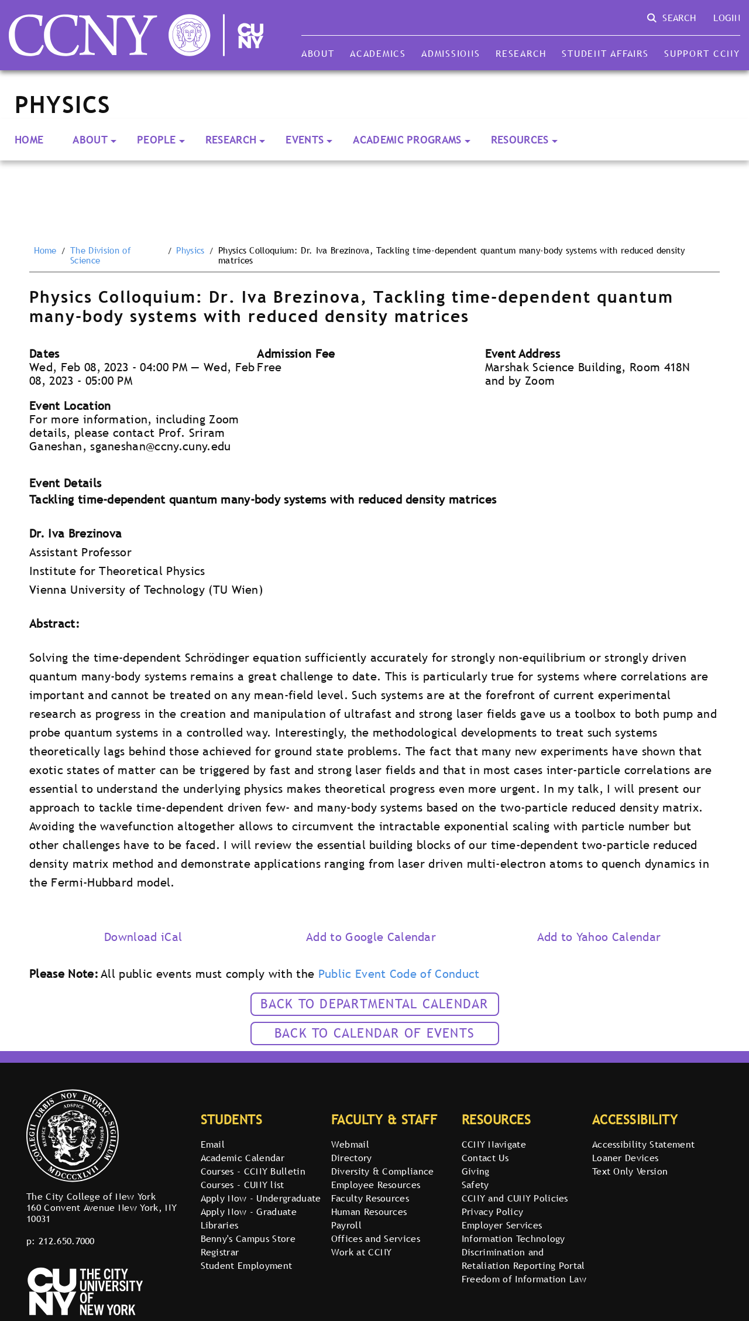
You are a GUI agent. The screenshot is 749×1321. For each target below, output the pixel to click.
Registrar (220, 1251)
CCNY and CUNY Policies (515, 1198)
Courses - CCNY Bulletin (253, 1171)
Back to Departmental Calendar (374, 1004)
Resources (520, 139)
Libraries (220, 1225)
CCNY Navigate (494, 1144)
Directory (351, 1157)
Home (29, 139)
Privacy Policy (492, 1211)
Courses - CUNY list (242, 1184)
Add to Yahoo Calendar (599, 936)
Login (726, 17)
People (156, 139)
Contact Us (485, 1157)
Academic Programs (407, 139)
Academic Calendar (242, 1157)
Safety (475, 1184)
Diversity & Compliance (382, 1171)
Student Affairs (605, 53)
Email (213, 1144)
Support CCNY (702, 53)
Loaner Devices (625, 1157)
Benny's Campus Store (248, 1238)
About (318, 53)
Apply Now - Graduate (249, 1211)
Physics (190, 250)
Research (521, 53)
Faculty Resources (370, 1198)
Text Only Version (630, 1171)
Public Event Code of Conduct (399, 973)
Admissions (450, 53)
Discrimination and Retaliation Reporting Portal (523, 1258)
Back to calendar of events (374, 1033)
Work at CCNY (361, 1251)
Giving (476, 1171)
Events (305, 139)
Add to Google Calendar (371, 936)
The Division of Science (100, 255)
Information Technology (513, 1238)
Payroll (346, 1225)
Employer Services (502, 1225)
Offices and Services (375, 1238)
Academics (378, 53)
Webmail (350, 1144)
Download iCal (143, 936)
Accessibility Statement (643, 1144)
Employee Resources (376, 1184)
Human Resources (369, 1211)
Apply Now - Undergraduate (261, 1198)
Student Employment (247, 1265)
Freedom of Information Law (524, 1278)
